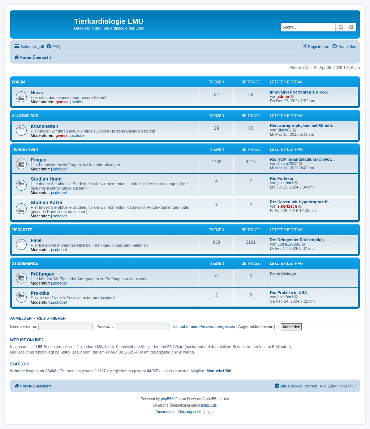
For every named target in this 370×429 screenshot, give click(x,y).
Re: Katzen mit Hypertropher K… (301, 202)
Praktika (40, 293)
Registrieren (51, 318)
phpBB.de (209, 405)
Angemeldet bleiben (258, 326)
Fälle (36, 240)
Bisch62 (285, 130)
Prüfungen (43, 274)
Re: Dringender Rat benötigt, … (299, 240)
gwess (62, 102)
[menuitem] (53, 46)
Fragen (39, 159)
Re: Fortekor (281, 178)
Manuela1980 (218, 371)
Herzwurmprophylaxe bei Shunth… (303, 126)
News (37, 92)
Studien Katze (46, 202)
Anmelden (21, 318)
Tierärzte (22, 230)
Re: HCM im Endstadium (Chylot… (302, 159)
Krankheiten (44, 126)
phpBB (166, 399)
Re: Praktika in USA (288, 292)
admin (283, 96)
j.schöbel (77, 102)
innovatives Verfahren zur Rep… (300, 92)
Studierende (25, 263)
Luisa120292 (289, 244)
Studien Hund (46, 179)
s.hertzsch (287, 206)
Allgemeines (25, 116)
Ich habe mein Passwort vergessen (204, 326)
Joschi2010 (288, 163)
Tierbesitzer (25, 149)
